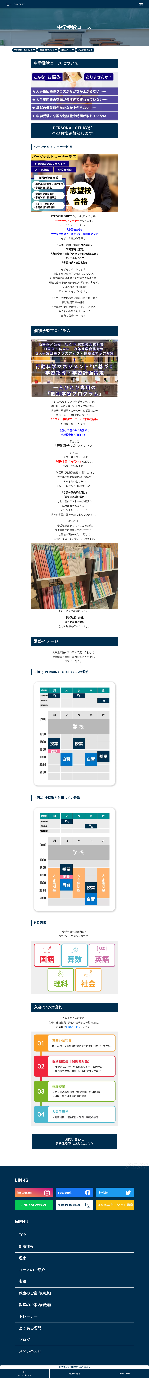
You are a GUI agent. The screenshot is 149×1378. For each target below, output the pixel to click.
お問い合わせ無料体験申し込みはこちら (74, 1141)
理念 (22, 1259)
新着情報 (26, 1247)
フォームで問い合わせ (24, 1373)
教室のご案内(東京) (35, 1294)
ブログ (25, 1341)
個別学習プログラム (46, 50)
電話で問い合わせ (74, 1374)
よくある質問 (30, 1329)
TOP (22, 1235)
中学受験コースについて (23, 50)
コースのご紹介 (32, 1270)
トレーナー (28, 1318)
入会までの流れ (84, 50)
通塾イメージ (66, 50)
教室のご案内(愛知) (35, 1306)
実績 (22, 1282)
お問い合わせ (73, 1027)
